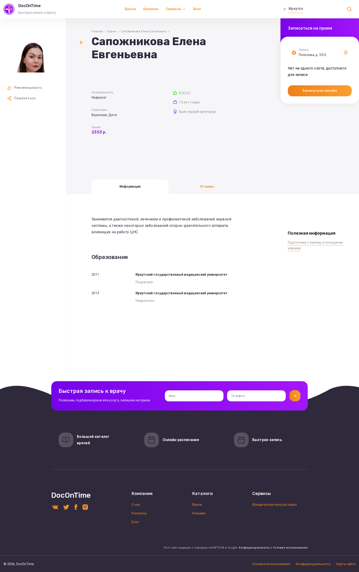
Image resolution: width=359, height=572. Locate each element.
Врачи (130, 9)
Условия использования (290, 547)
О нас (136, 504)
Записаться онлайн (319, 91)
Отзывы (207, 186)
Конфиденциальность (254, 547)
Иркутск (295, 8)
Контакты (139, 513)
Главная (97, 31)
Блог (197, 9)
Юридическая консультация (274, 504)
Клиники (150, 9)
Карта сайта (345, 564)
